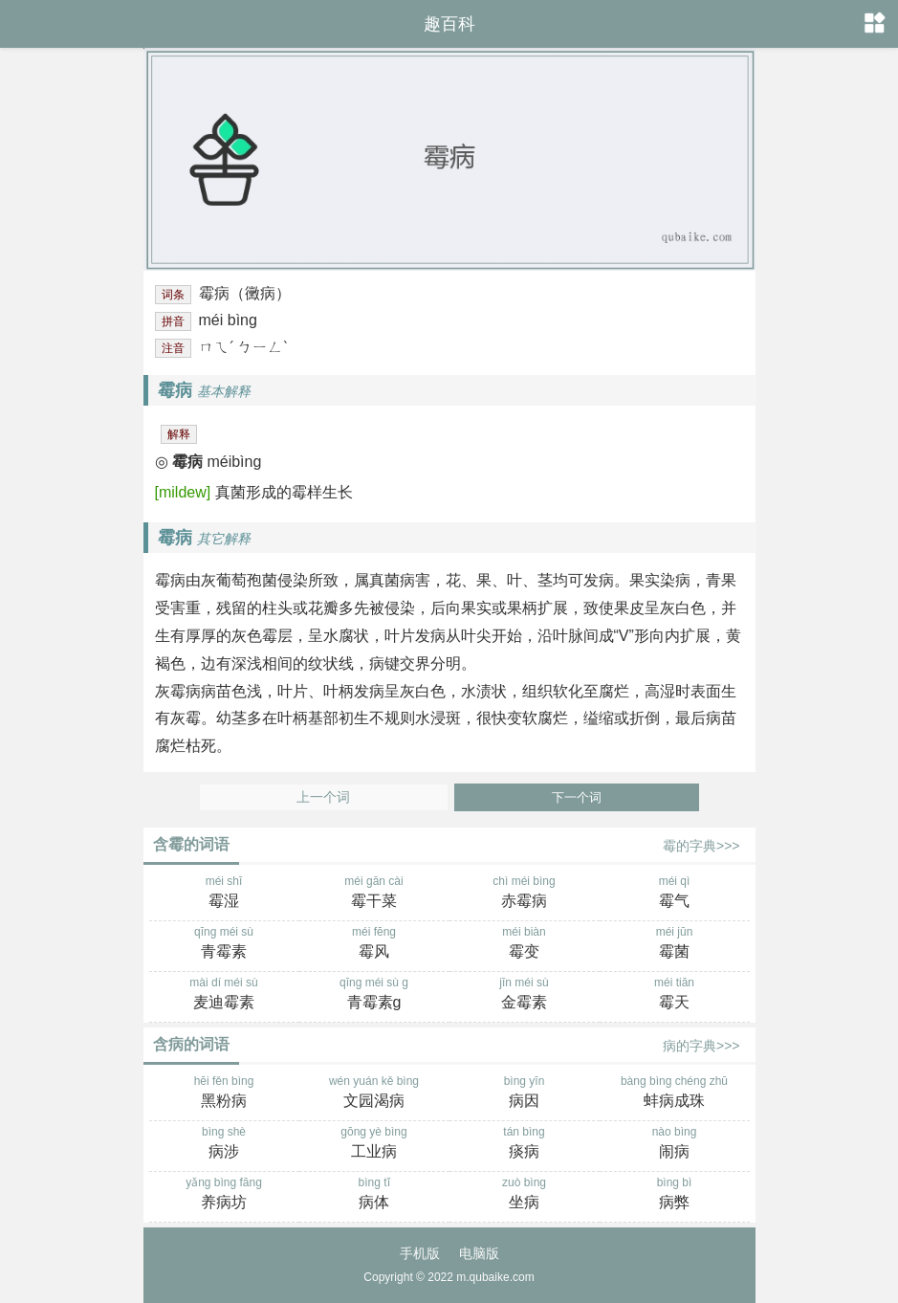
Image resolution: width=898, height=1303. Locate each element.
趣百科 (449, 23)
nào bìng (675, 1144)
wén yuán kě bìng (374, 1093)
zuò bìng (524, 1195)
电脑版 (479, 1253)
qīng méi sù (224, 944)
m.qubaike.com (495, 1277)
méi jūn (675, 944)
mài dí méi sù (224, 995)
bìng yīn (524, 1093)
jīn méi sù (524, 995)
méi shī (224, 893)
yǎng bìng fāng (224, 1195)
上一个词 (323, 797)
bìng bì (675, 1195)
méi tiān (675, 995)
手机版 (420, 1253)
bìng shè (224, 1144)
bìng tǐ (374, 1195)
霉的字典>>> (701, 845)
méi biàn (524, 944)
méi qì (675, 893)
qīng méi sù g (374, 995)
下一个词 (577, 797)
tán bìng (524, 1144)
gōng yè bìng (374, 1144)
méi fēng (374, 944)
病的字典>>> (701, 1045)
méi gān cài (374, 893)
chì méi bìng (524, 893)
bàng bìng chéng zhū (675, 1093)
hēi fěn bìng (224, 1093)
